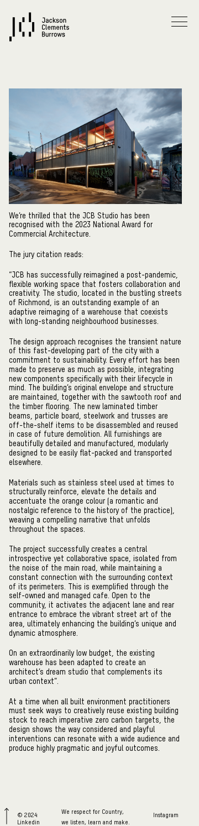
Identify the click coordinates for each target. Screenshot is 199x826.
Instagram (166, 815)
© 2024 (27, 815)
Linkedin (28, 822)
